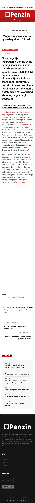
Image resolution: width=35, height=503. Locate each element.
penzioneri (14, 310)
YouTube (24, 497)
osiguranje (30, 307)
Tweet (7, 297)
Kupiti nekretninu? (8, 130)
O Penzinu (5, 462)
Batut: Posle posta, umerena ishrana (17, 390)
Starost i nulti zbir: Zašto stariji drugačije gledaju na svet (15, 382)
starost (29, 310)
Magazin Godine (16, 30)
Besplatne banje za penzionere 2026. (12, 7)
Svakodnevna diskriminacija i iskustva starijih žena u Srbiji (14, 366)
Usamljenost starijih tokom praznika (17, 374)
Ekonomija (25, 30)
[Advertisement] (17, 239)
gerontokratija (21, 307)
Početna (8, 30)
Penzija (14, 50)
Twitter (18, 497)
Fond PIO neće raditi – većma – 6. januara (16, 404)
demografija (11, 307)
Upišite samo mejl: (7, 480)
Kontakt (4, 466)
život (6, 312)
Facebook (11, 497)
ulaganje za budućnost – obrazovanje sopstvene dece (17, 156)
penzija (6, 310)
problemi (21, 310)
